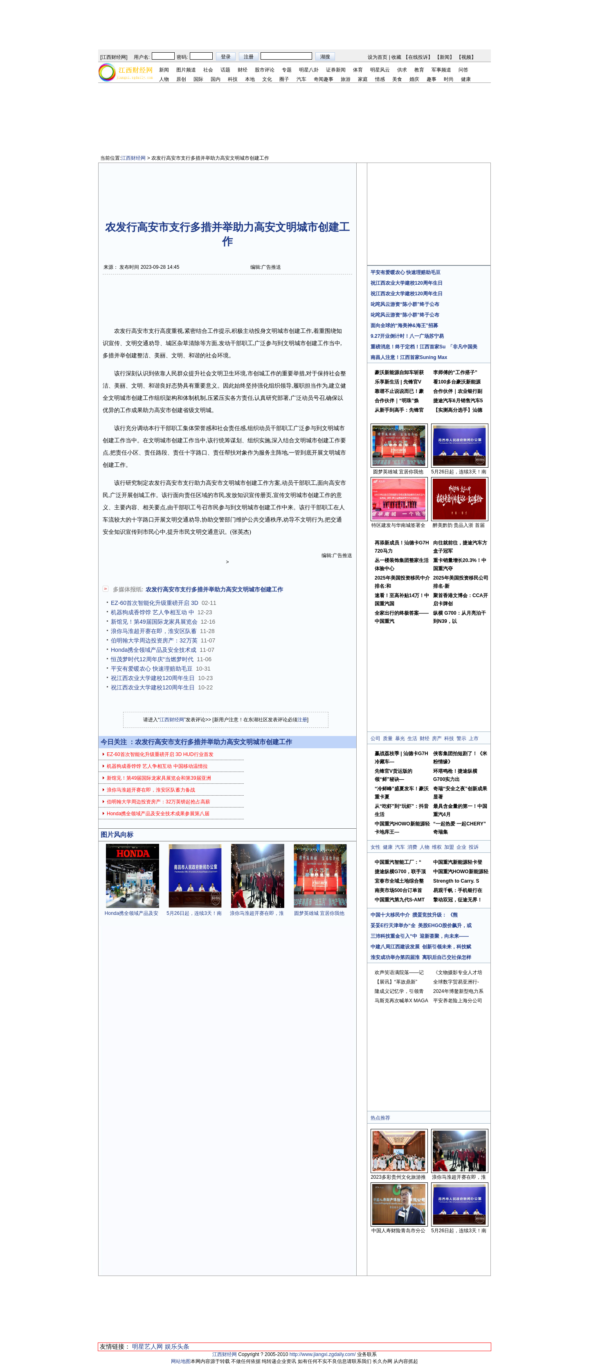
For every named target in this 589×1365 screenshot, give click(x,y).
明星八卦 (309, 70)
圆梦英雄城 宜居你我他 (319, 913)
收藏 (396, 57)
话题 (225, 70)
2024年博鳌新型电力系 (458, 991)
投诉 (474, 847)
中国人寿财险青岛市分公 (398, 1230)
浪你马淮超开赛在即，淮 (257, 913)
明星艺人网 (147, 1346)
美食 (397, 79)
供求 (402, 70)
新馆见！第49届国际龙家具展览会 (154, 621)
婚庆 (414, 79)
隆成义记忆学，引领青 (399, 991)
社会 (208, 70)
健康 (466, 79)
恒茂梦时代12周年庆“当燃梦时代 (152, 659)
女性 (375, 847)
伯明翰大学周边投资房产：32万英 (154, 640)
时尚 (449, 79)
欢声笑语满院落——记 (399, 972)
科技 (233, 79)
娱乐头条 (177, 1346)
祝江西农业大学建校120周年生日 (153, 678)
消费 (412, 847)
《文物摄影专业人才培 (457, 972)
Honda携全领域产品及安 (131, 913)
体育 (358, 70)
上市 (474, 738)
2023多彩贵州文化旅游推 (398, 1177)
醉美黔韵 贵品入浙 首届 (459, 525)
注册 (302, 720)
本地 (250, 79)
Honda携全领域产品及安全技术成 (153, 650)
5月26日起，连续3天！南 (194, 913)
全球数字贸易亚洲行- (456, 982)
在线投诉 (418, 57)
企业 (461, 847)
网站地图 (181, 1361)
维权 (437, 847)
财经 (242, 70)
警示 (461, 738)
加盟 (449, 847)
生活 (412, 738)
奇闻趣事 (323, 79)
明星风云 (380, 70)
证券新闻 (336, 70)
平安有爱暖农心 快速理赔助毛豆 (152, 668)
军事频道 (441, 70)
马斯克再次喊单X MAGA (401, 1001)
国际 (198, 79)
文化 (267, 79)
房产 (437, 738)
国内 (215, 79)
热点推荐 (380, 1118)
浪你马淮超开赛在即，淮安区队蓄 (154, 631)
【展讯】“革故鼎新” (396, 982)
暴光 (400, 738)
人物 (164, 79)
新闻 (445, 57)
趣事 (431, 79)
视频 (466, 57)
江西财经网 (113, 57)
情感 (380, 79)
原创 (181, 79)
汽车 (301, 79)
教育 (419, 70)
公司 (375, 738)
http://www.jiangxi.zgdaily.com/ (323, 1354)
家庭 (363, 79)
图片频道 (186, 70)
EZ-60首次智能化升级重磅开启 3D (154, 603)
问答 (463, 70)
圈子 (284, 79)
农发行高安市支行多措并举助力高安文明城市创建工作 (214, 589)
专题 (287, 70)
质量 (388, 738)
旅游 (346, 79)
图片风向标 (117, 834)
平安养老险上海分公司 (457, 1001)
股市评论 (264, 70)
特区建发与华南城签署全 (398, 525)
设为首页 (377, 57)
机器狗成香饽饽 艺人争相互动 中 (152, 612)
